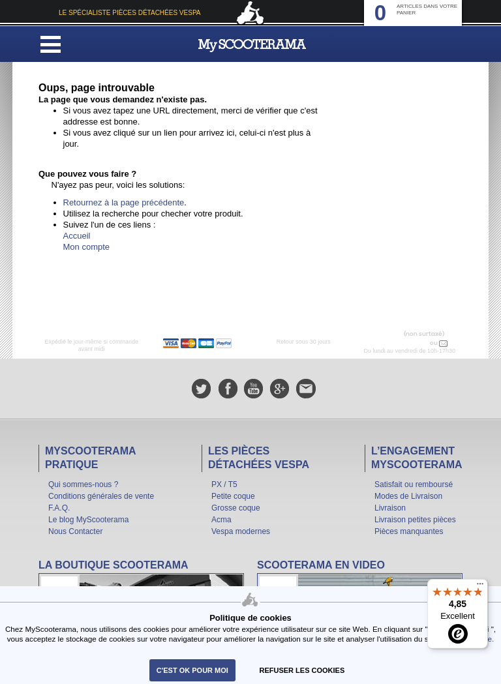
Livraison (390, 508)
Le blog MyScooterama (88, 519)
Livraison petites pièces (415, 519)
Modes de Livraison (408, 496)
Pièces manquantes (408, 531)
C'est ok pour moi (192, 670)
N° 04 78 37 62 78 (401, 343)
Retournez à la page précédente (124, 202)
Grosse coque (235, 508)
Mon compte (86, 247)
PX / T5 (224, 484)
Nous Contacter (75, 531)
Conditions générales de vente (101, 496)
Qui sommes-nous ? (83, 484)
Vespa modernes (240, 531)
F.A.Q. (59, 508)
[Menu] (480, 587)
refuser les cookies (302, 670)
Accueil (77, 236)
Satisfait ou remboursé (413, 484)
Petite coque (233, 496)
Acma (221, 519)
